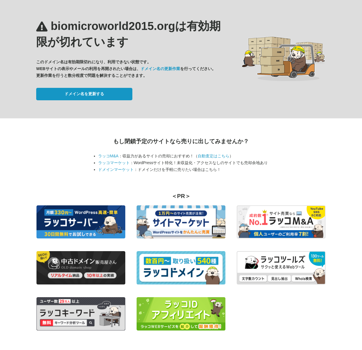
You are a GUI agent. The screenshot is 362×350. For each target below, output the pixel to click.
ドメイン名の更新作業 (160, 68)
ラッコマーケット (114, 162)
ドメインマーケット (116, 169)
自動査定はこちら (213, 156)
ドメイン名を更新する (84, 94)
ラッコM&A (108, 156)
